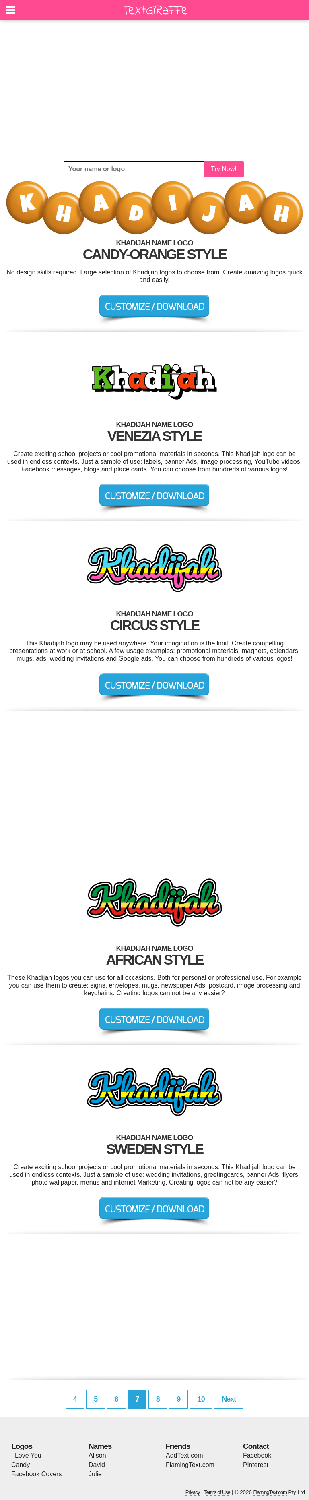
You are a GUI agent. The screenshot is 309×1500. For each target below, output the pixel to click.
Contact (256, 1446)
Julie (95, 1474)
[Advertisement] (154, 90)
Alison (97, 1455)
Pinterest (255, 1464)
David (97, 1464)
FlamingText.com (190, 1464)
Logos (21, 1446)
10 (201, 1399)
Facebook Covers (36, 1474)
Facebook (257, 1455)
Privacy (192, 1492)
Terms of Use (217, 1492)
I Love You (26, 1455)
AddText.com (184, 1455)
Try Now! (223, 169)
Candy (20, 1464)
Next (229, 1399)
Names (100, 1446)
